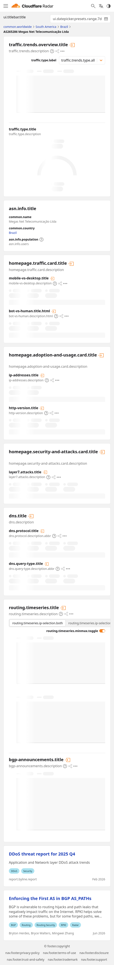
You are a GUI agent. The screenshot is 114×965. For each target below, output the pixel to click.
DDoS (14, 871)
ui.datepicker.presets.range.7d (82, 19)
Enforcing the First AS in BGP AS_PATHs (50, 898)
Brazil (13, 233)
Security (27, 871)
